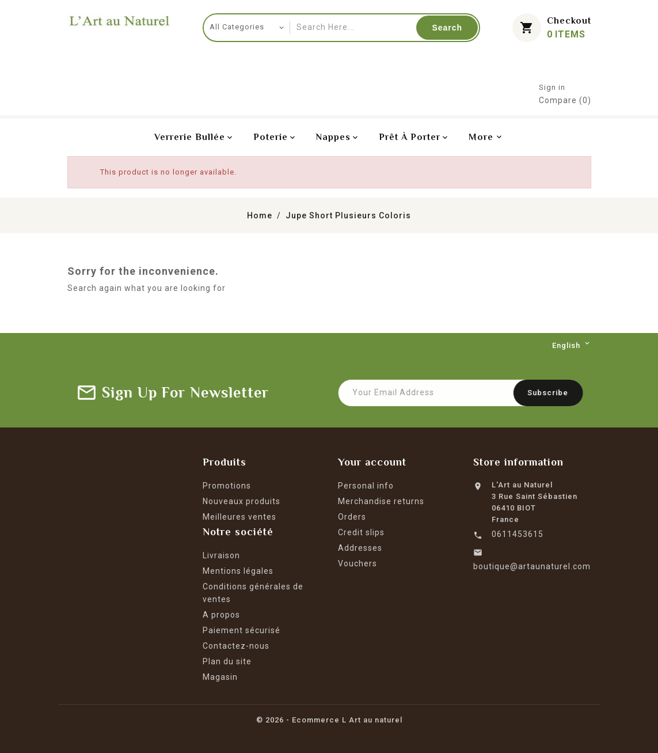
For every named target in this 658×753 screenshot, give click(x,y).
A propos (221, 614)
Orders (352, 516)
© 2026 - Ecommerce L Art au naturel (329, 720)
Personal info (366, 485)
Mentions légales (238, 571)
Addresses (360, 548)
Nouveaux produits (241, 501)
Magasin (220, 677)
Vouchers (357, 563)
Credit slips (361, 532)
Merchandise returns (381, 501)
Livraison (221, 555)
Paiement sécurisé (241, 630)
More (481, 137)
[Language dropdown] (571, 345)
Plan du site (227, 661)
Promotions (227, 485)
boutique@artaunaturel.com (532, 566)
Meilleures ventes (239, 516)
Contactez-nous (236, 645)
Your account (372, 462)
